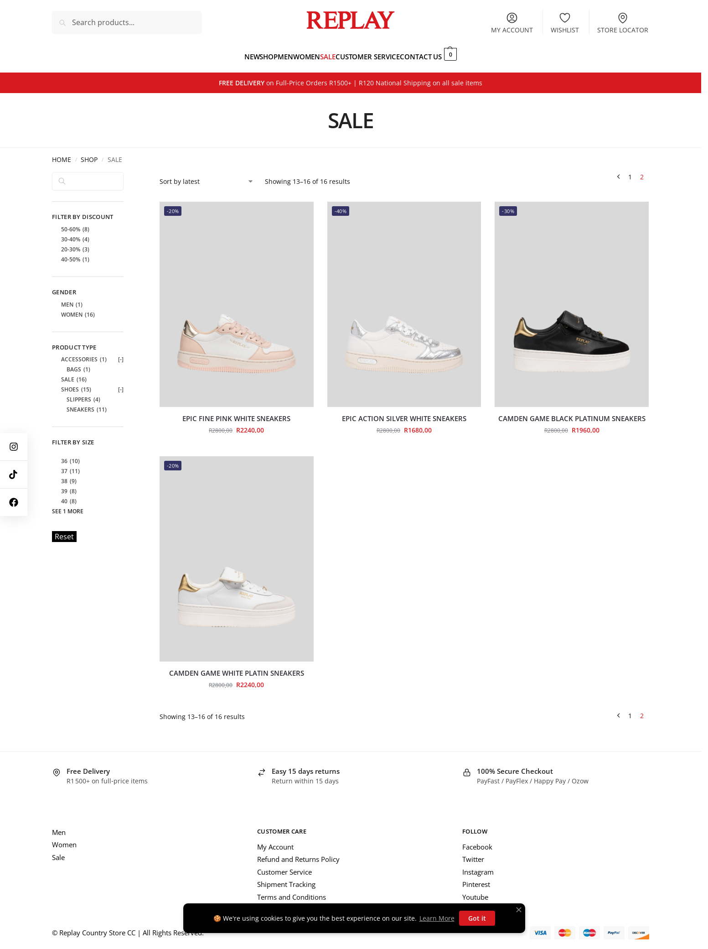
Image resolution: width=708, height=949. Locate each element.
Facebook (477, 841)
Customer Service (284, 866)
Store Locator (622, 22)
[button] (473, 54)
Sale (58, 852)
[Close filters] (126, 172)
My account (512, 22)
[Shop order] (207, 176)
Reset (64, 532)
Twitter (473, 854)
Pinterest (476, 879)
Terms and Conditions (291, 892)
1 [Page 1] (630, 171)
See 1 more (67, 506)
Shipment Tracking (286, 879)
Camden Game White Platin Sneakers (236, 668)
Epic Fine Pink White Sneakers (236, 413)
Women (64, 839)
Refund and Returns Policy (298, 854)
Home (61, 155)
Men (59, 827)
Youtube (475, 892)
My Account (275, 841)
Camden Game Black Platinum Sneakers (572, 413)
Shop (89, 155)
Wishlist (565, 22)
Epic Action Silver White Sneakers (404, 413)
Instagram (478, 866)
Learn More (437, 918)
